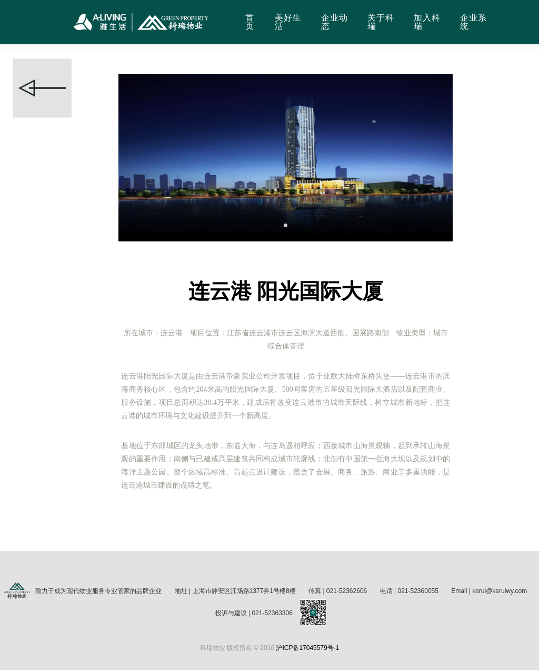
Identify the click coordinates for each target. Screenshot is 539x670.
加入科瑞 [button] (427, 22)
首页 (249, 22)
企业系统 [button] (473, 22)
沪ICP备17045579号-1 (307, 648)
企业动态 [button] (334, 22)
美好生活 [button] (288, 22)
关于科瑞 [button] (380, 22)
